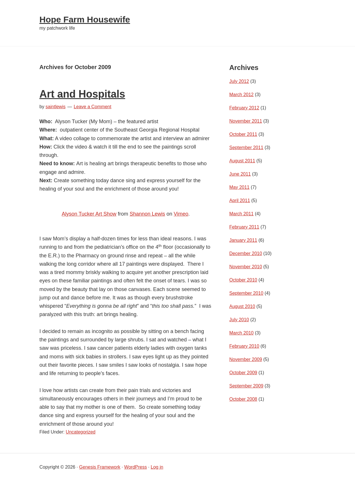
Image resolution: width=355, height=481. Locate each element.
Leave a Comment (92, 106)
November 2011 (245, 121)
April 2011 (239, 200)
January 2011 (243, 240)
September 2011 (246, 147)
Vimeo (181, 214)
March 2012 (241, 94)
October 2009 (243, 372)
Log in (157, 467)
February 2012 (244, 107)
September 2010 (246, 293)
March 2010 (241, 332)
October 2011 (243, 134)
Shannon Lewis (147, 214)
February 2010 (244, 346)
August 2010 (242, 306)
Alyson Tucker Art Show (89, 214)
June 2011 (240, 174)
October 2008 (243, 399)
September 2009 (246, 385)
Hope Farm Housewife (84, 19)
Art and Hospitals (82, 94)
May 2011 (239, 187)
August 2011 (242, 160)
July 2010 (239, 319)
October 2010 (243, 279)
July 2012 (239, 81)
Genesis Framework (99, 467)
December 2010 (245, 253)
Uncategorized (81, 431)
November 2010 (245, 266)
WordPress (135, 467)
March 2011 (241, 213)
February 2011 (244, 227)
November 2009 (245, 359)
